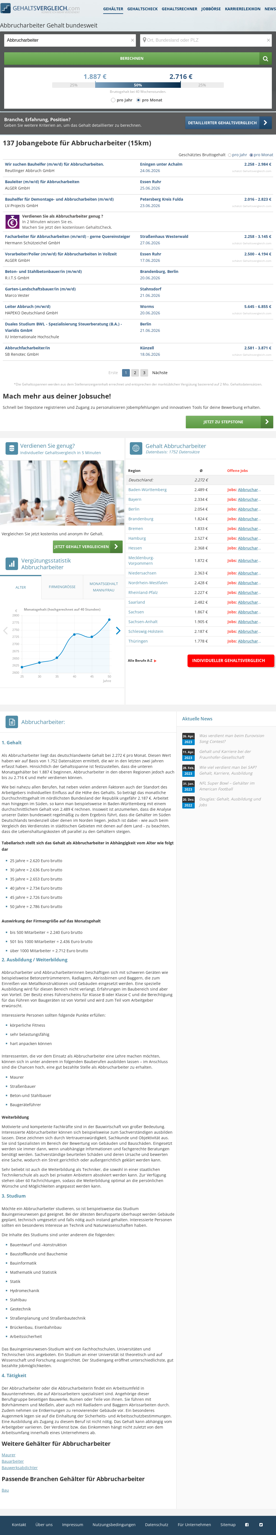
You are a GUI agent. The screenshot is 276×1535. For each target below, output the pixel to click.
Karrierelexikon (242, 8)
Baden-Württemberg (147, 489)
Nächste (160, 372)
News (270, 8)
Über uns (44, 1524)
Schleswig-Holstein (145, 631)
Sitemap (228, 1524)
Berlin (134, 509)
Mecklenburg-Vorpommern (141, 560)
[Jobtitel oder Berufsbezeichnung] (70, 40)
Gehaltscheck (142, 8)
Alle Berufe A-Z (140, 660)
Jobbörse (211, 8)
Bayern (134, 499)
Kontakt (19, 1524)
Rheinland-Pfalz (143, 592)
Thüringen (138, 641)
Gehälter (113, 8)
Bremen (135, 528)
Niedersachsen (142, 573)
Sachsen (136, 612)
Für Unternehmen (194, 1524)
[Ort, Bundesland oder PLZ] (206, 40)
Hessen (135, 548)
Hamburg (137, 538)
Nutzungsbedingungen (114, 1524)
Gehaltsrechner (179, 8)
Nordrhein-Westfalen (148, 582)
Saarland (136, 602)
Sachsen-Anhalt (143, 621)
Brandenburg (140, 518)
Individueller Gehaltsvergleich (228, 660)
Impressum (72, 1524)
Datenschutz (156, 1524)
